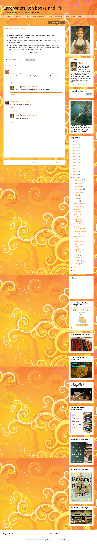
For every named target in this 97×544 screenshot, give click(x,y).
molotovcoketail (53, 540)
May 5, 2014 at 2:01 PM (21, 71)
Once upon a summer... (78, 210)
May (76, 201)
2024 (75, 148)
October (78, 186)
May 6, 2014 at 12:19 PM (29, 87)
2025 (75, 145)
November (78, 183)
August (77, 192)
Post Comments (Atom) (38, 169)
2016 (75, 171)
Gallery (17, 16)
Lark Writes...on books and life (32, 8)
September (79, 189)
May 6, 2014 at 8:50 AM (23, 101)
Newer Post (9, 163)
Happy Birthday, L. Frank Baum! (80, 228)
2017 (75, 169)
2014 (75, 177)
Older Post (60, 163)
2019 (75, 163)
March (77, 258)
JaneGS (12, 101)
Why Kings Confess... (78, 220)
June (76, 198)
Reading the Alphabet (74, 16)
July (76, 195)
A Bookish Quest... (80, 241)
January (78, 264)
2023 (75, 151)
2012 (75, 270)
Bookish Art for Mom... (79, 237)
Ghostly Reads (38, 16)
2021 (75, 157)
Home (8, 16)
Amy (11, 71)
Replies (15, 83)
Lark (17, 87)
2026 (75, 142)
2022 (75, 154)
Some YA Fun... (79, 224)
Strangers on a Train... (79, 245)
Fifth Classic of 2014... (79, 215)
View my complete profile (79, 84)
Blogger (68, 540)
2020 (75, 160)
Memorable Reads (55, 16)
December (78, 180)
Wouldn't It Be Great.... (79, 250)
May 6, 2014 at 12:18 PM (29, 115)
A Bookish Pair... (79, 206)
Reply (12, 79)
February (78, 261)
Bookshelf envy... (80, 203)
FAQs (27, 16)
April (76, 255)
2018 (75, 165)
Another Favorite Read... (80, 232)
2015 (75, 174)
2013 (75, 267)
